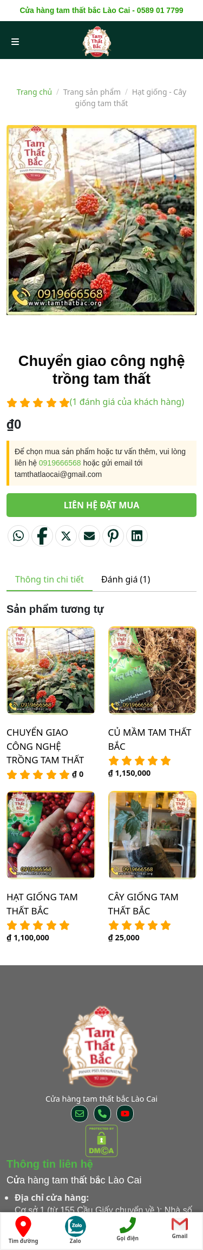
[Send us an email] (79, 1113)
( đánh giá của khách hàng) (127, 402)
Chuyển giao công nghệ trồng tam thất (45, 746)
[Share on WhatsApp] (18, 536)
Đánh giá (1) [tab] (125, 579)
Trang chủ (34, 92)
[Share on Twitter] (66, 536)
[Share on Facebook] (42, 536)
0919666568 (60, 463)
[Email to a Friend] (89, 536)
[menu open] (15, 41)
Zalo (75, 1230)
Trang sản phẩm (92, 92)
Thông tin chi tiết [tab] (49, 579)
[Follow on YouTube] (125, 1113)
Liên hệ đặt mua (102, 505)
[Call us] (102, 1113)
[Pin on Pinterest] (113, 536)
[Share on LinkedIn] (137, 536)
